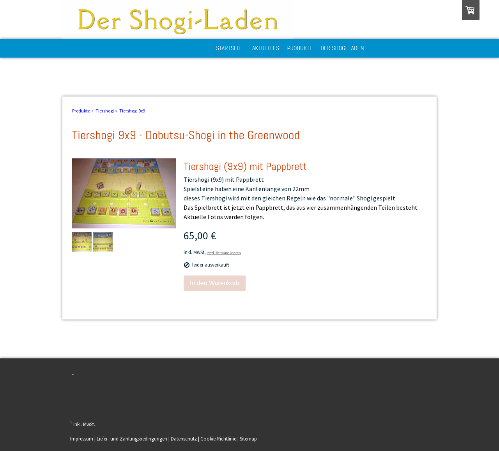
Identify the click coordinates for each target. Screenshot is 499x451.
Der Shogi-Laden (342, 48)
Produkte (300, 48)
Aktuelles (266, 48)
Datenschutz (184, 438)
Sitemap (248, 438)
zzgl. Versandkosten (224, 252)
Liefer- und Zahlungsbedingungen (132, 438)
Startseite (230, 48)
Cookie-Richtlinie (218, 438)
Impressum (81, 438)
